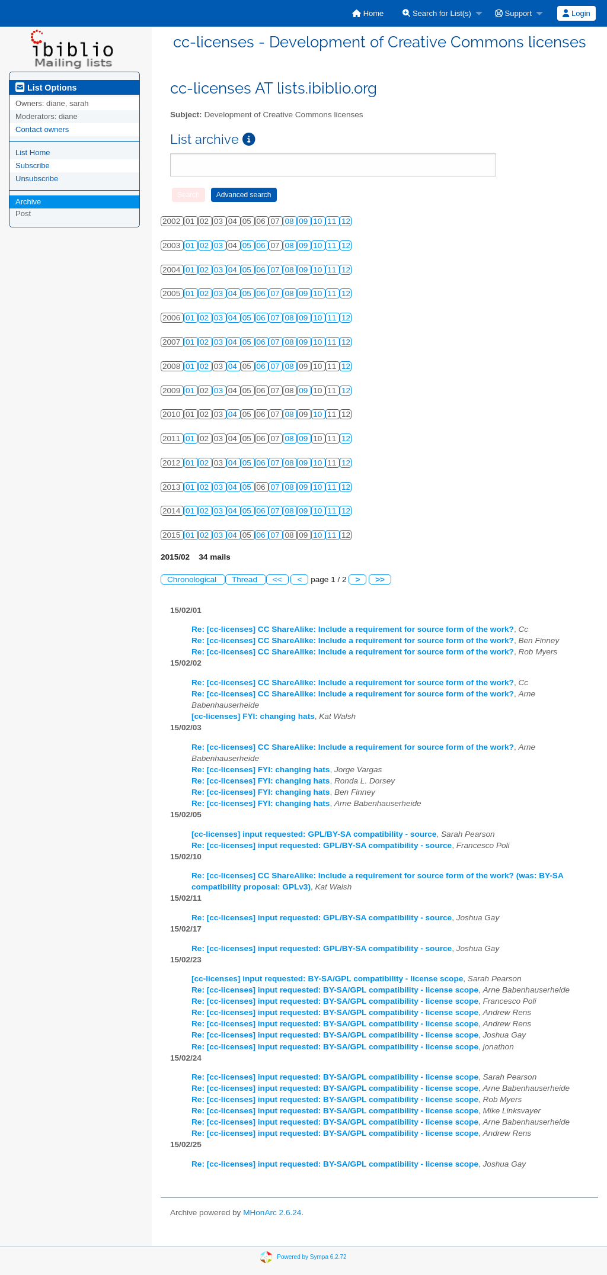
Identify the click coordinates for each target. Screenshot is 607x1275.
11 (332, 221)
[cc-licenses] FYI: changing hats (253, 716)
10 (318, 221)
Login (576, 13)
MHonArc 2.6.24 (272, 1212)
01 (191, 245)
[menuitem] (368, 13)
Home (368, 13)
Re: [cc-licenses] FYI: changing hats (260, 769)
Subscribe (32, 165)
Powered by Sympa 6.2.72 (311, 1257)
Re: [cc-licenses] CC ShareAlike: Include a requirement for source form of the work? (352, 629)
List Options (45, 87)
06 (262, 245)
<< (277, 579)
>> (380, 579)
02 (205, 245)
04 (233, 269)
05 (248, 245)
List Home (32, 152)
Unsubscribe (36, 178)
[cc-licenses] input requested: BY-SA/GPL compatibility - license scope (327, 978)
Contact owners (42, 129)
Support (513, 13)
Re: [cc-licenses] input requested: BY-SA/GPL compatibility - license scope (334, 989)
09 (304, 221)
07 (276, 269)
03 (219, 245)
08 (290, 221)
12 (345, 221)
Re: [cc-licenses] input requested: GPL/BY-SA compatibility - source (321, 845)
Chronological (193, 579)
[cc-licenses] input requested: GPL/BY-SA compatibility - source (313, 834)
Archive (28, 201)
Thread (246, 579)
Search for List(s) (436, 13)
